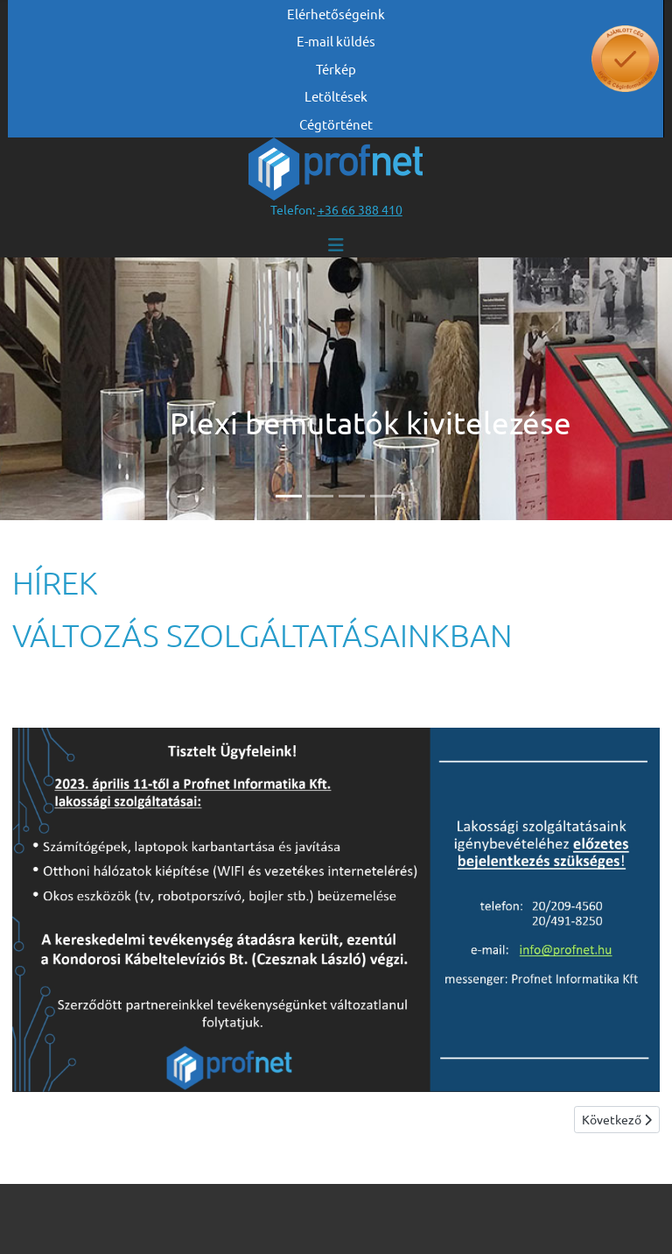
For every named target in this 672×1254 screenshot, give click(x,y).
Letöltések (336, 96)
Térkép (336, 68)
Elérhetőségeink (336, 13)
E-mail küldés (336, 40)
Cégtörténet (336, 124)
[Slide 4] (383, 496)
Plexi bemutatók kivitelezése (370, 423)
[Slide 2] (320, 496)
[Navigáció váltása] (336, 244)
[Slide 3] (352, 496)
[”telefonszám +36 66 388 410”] (360, 209)
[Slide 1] (289, 496)
